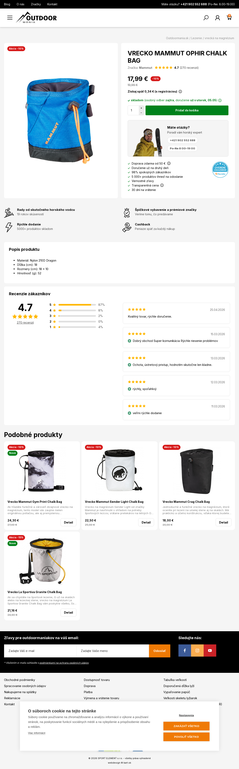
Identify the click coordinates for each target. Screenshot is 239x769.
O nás (20, 4)
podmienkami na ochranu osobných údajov (64, 662)
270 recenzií (25, 322)
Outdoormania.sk (177, 38)
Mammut (145, 67)
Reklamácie (12, 698)
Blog (7, 4)
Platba (88, 692)
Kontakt (52, 4)
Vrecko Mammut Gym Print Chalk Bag (35, 501)
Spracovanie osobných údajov (25, 686)
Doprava (90, 686)
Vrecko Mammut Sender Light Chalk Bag (114, 501)
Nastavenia (186, 715)
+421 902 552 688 (182, 140)
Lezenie (196, 38)
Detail (68, 522)
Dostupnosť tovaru (97, 680)
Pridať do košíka (187, 110)
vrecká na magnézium (219, 38)
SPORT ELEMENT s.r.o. (110, 758)
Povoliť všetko (186, 736)
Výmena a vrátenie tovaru (101, 698)
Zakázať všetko (186, 726)
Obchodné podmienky (19, 680)
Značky (36, 4)
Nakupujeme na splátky (20, 692)
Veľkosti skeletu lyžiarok (180, 698)
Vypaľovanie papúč (176, 692)
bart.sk (127, 762)
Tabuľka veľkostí (175, 680)
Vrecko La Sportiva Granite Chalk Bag (35, 592)
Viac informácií (36, 733)
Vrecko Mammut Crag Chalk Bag (186, 501)
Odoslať (159, 651)
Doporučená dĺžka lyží (178, 686)
